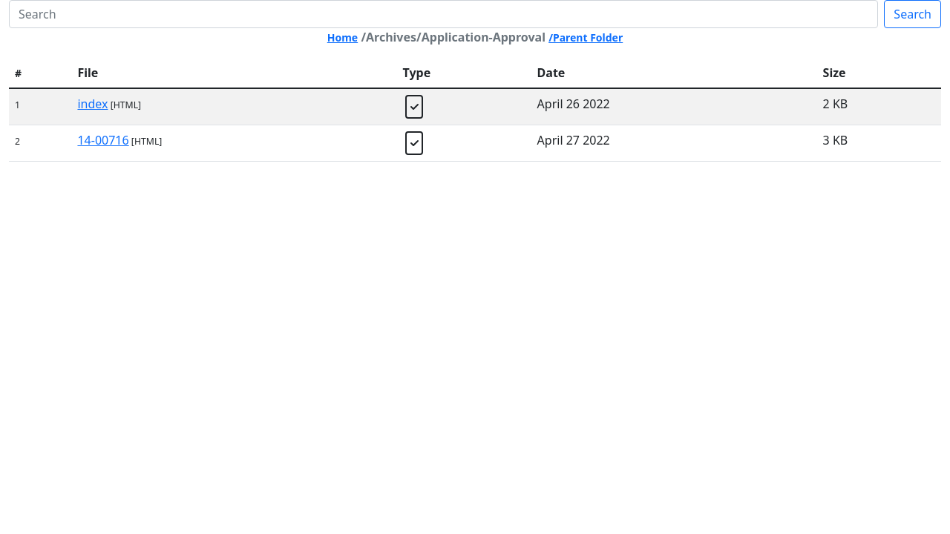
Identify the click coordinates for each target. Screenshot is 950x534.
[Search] (443, 14)
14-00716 (102, 140)
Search (912, 14)
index (92, 104)
